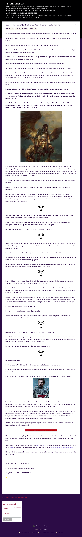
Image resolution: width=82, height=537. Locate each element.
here (37, 445)
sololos (45, 529)
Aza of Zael (9, 29)
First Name (5, 508)
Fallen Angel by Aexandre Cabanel (61, 447)
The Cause (33, 29)
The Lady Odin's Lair (15, 4)
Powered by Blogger (41, 526)
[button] (76, 25)
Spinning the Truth (21, 29)
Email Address (7, 514)
